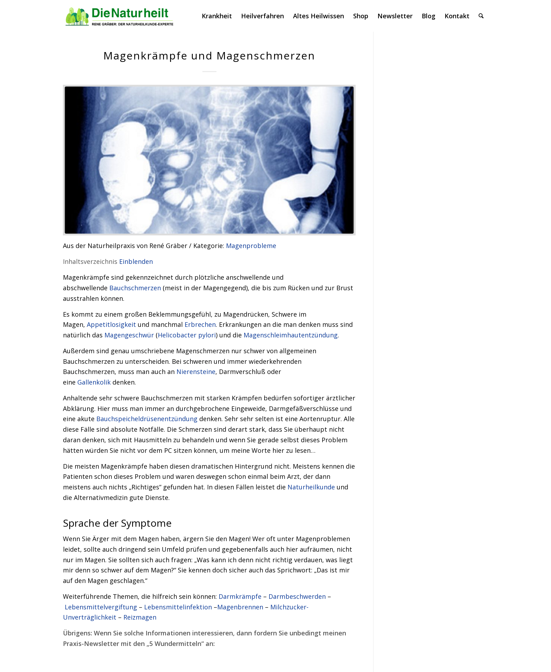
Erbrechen (200, 324)
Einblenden (136, 261)
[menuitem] (216, 16)
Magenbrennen (240, 607)
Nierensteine (195, 371)
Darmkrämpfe (240, 596)
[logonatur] (119, 16)
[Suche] (481, 16)
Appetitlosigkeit (111, 324)
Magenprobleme (251, 245)
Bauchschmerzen (135, 288)
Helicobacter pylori (187, 335)
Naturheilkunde (311, 487)
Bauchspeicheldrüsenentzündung (146, 418)
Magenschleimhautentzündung (291, 335)
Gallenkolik (94, 382)
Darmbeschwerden (297, 596)
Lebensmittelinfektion (178, 607)
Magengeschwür (129, 335)
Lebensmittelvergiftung (101, 607)
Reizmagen (139, 617)
